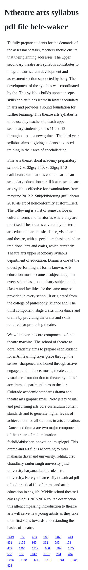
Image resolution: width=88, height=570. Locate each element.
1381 (61, 559)
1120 (23, 559)
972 (21, 554)
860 (47, 548)
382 (45, 542)
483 (34, 537)
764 (58, 554)
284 (70, 554)
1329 (71, 548)
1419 (10, 537)
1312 (35, 548)
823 (9, 565)
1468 (58, 537)
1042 (33, 554)
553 (9, 554)
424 (35, 559)
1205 (22, 548)
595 (57, 542)
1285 (74, 559)
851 (9, 542)
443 (70, 537)
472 (9, 548)
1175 (22, 542)
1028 (10, 559)
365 (34, 542)
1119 (46, 554)
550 (22, 537)
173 (68, 542)
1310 (48, 559)
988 (45, 537)
